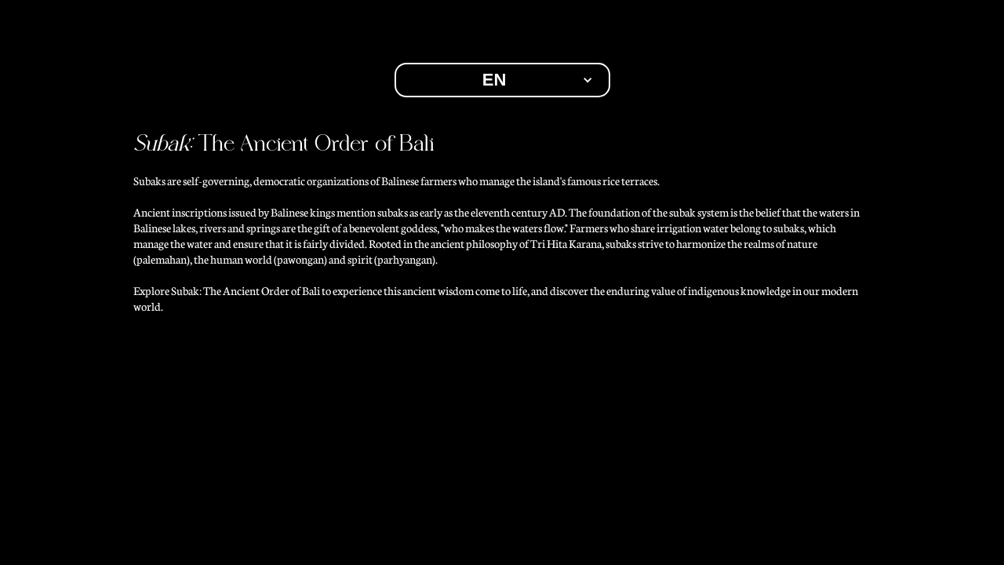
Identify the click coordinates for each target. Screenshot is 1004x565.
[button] (502, 80)
